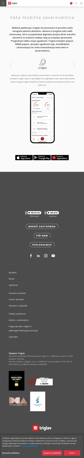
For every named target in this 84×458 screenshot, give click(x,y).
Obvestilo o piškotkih (18, 305)
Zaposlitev (13, 337)
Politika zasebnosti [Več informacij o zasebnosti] (29, 448)
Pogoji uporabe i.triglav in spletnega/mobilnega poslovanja (23, 328)
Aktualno (13, 272)
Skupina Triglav (17, 353)
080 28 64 (52, 212)
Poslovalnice (42, 244)
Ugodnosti (13, 285)
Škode (11, 279)
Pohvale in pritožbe (17, 293)
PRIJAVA (81, 3)
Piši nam (42, 235)
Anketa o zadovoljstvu (19, 320)
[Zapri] (80, 441)
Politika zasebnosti (17, 314)
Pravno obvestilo (16, 299)
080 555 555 (33, 212)
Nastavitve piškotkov (11, 455)
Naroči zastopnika (42, 226)
